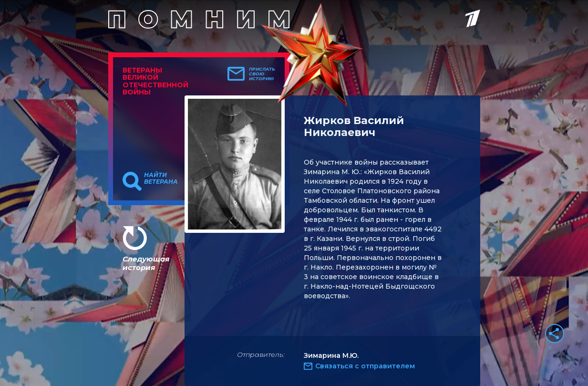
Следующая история (146, 263)
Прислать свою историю (262, 74)
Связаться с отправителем (365, 366)
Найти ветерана (161, 178)
